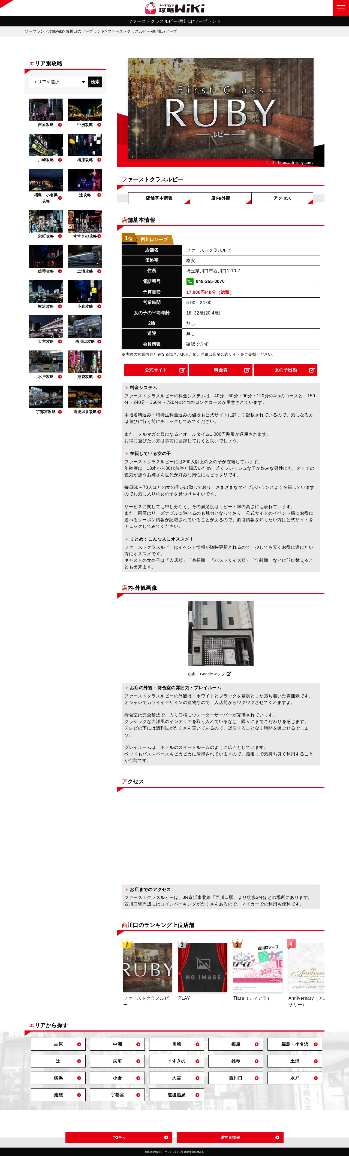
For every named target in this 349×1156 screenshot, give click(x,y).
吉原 (58, 1044)
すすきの (177, 1061)
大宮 (176, 1078)
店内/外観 (220, 198)
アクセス (282, 198)
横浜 (58, 1078)
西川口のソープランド (85, 31)
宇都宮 (117, 1095)
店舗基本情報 (159, 198)
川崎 (176, 1044)
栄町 (117, 1061)
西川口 (236, 1078)
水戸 (294, 1078)
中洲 (117, 1044)
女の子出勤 (286, 370)
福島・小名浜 (294, 1044)
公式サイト (156, 370)
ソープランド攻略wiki (44, 31)
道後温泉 (177, 1095)
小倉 (117, 1078)
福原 (235, 1044)
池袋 (58, 1095)
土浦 (294, 1061)
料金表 (221, 370)
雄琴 (235, 1061)
